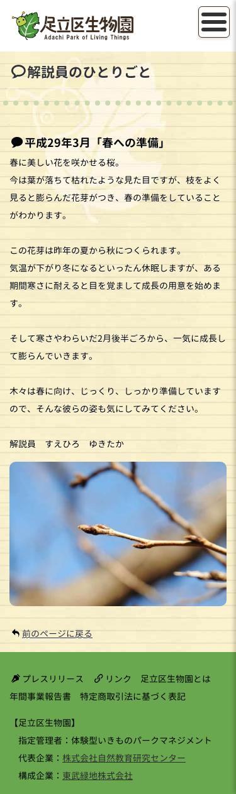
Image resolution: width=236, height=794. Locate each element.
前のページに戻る (57, 633)
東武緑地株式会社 (97, 775)
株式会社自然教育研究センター (124, 758)
